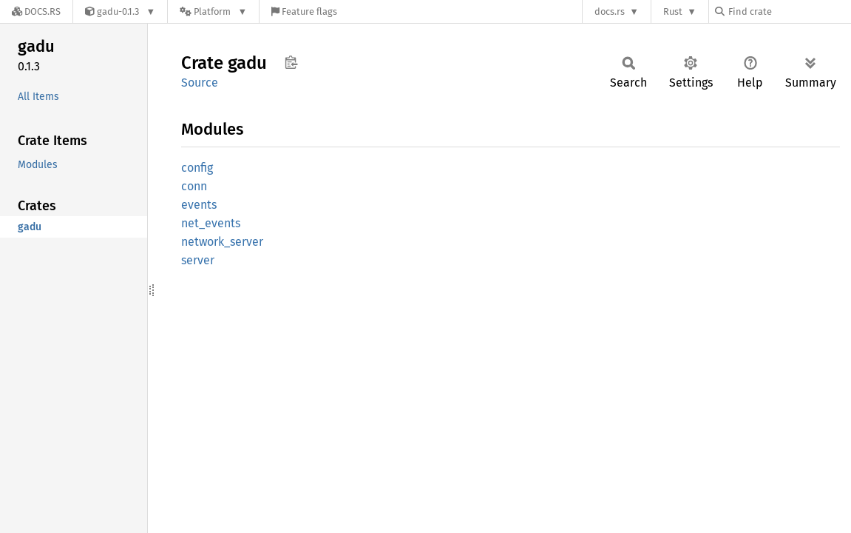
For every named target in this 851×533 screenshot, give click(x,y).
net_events (210, 223)
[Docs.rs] (36, 11)
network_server (222, 242)
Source (199, 83)
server (197, 260)
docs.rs (609, 11)
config (197, 168)
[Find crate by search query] (789, 11)
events (199, 205)
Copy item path (291, 62)
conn (194, 186)
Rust (672, 11)
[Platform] (213, 11)
